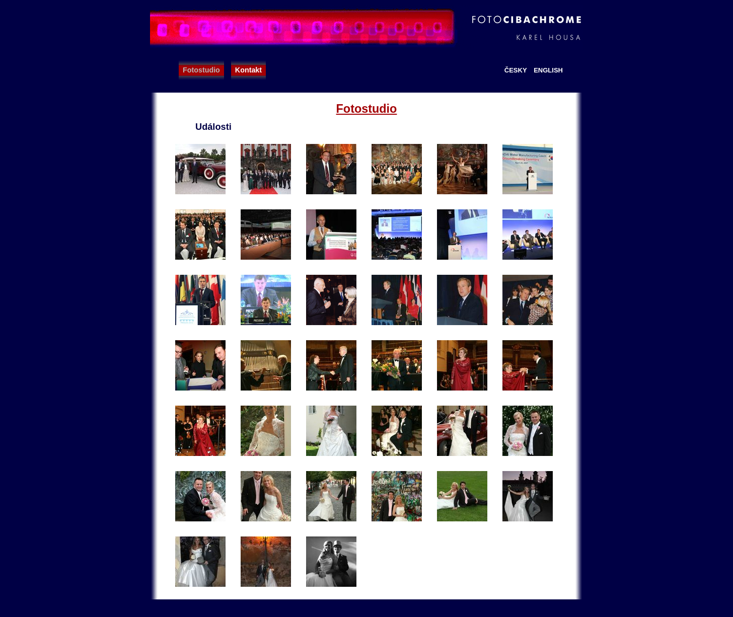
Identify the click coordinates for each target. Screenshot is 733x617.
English (548, 70)
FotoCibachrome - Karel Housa (366, 27)
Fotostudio (201, 70)
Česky (515, 70)
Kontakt (248, 70)
